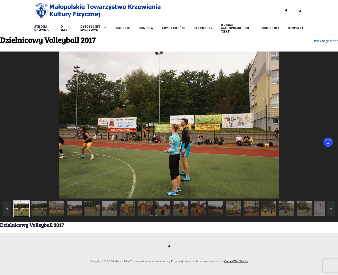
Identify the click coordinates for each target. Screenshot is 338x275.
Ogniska (146, 28)
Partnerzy (203, 28)
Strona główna (41, 28)
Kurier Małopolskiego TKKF (235, 28)
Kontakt (296, 28)
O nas (64, 28)
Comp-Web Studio (236, 261)
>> (331, 209)
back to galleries (326, 41)
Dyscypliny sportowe (90, 28)
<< (6, 209)
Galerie (123, 28)
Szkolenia (270, 28)
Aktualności (173, 28)
